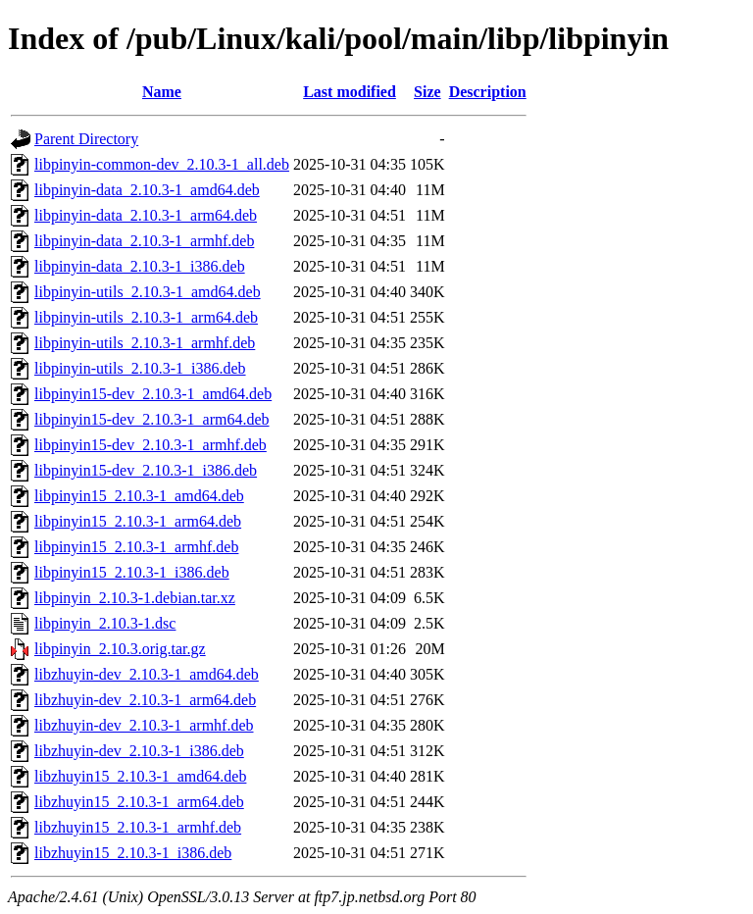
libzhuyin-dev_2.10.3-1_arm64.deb (145, 699)
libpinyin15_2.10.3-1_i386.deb (131, 572)
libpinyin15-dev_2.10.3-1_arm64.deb (152, 419)
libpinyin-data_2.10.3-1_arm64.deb (145, 215)
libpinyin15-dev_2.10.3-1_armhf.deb (150, 444)
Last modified (349, 91)
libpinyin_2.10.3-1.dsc (105, 623)
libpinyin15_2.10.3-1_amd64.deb (139, 495)
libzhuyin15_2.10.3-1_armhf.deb (137, 827)
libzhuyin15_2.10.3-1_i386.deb (132, 852)
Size (427, 91)
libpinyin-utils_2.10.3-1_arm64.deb (146, 317)
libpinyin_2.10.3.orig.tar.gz (120, 648)
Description (488, 91)
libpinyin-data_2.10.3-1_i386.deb (139, 266)
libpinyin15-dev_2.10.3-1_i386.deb (145, 470)
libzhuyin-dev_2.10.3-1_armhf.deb (144, 725)
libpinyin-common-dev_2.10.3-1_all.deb (161, 164)
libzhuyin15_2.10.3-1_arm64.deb (139, 801)
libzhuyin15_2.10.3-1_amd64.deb (140, 776)
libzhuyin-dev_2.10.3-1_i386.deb (139, 750)
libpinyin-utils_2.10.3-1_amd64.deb (147, 291)
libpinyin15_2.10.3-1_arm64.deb (137, 521)
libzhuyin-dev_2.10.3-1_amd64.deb (146, 674)
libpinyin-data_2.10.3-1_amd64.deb (147, 189)
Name (161, 91)
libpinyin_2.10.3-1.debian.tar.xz (134, 597)
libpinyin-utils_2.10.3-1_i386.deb (140, 368)
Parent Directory (86, 138)
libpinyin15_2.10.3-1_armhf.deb (136, 546)
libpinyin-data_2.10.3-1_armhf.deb (144, 240)
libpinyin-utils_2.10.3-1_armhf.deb (144, 342)
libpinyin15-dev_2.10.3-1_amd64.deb (153, 393)
